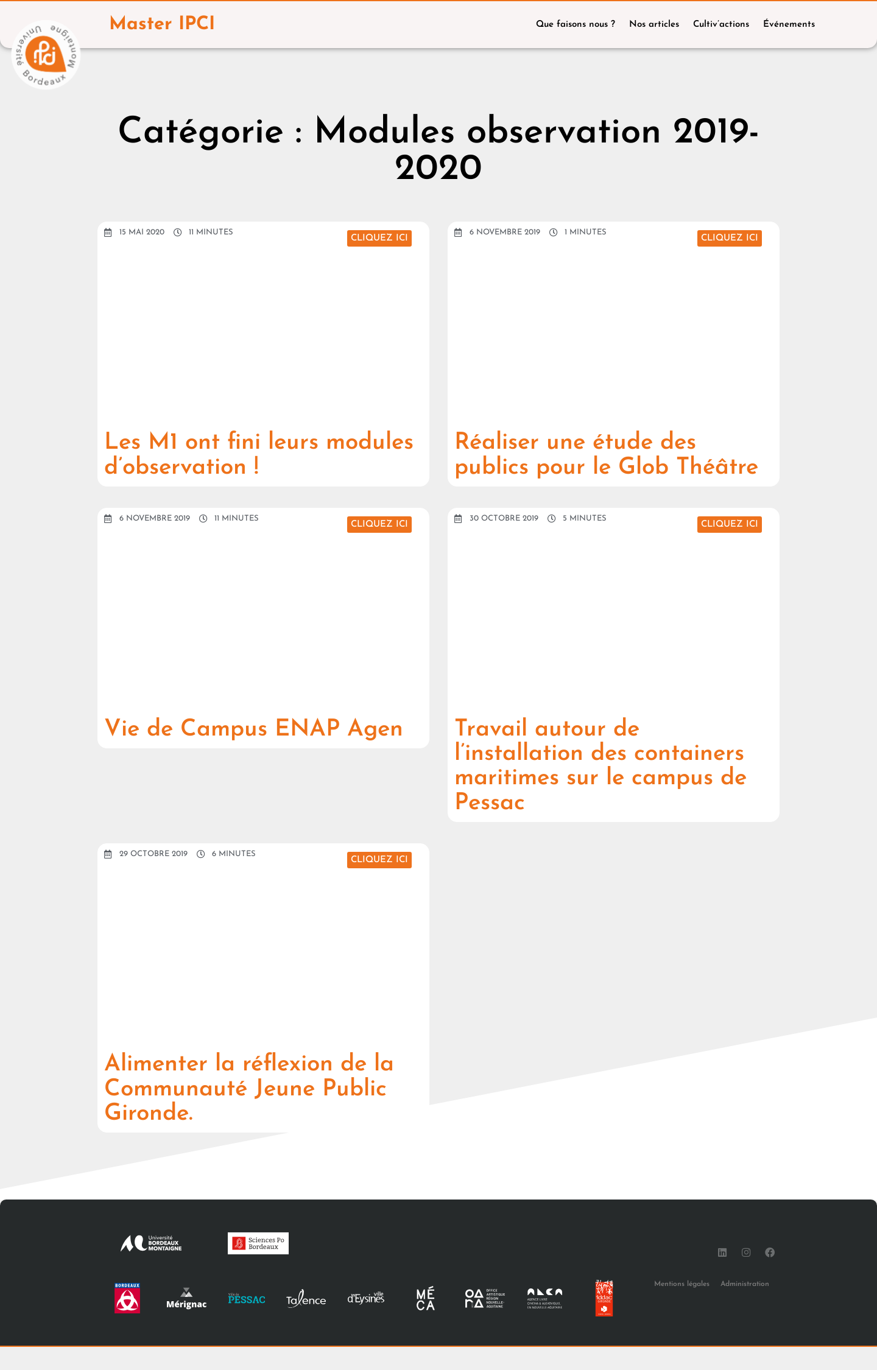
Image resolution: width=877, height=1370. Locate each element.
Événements (789, 24)
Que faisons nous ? (575, 24)
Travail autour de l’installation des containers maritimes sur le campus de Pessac (608, 790)
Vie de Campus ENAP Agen (261, 754)
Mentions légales (682, 1306)
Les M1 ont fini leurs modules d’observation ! (235, 455)
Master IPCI (162, 24)
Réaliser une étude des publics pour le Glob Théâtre (581, 467)
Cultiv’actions (721, 24)
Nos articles (654, 24)
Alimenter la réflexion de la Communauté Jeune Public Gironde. (257, 1112)
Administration (744, 1306)
